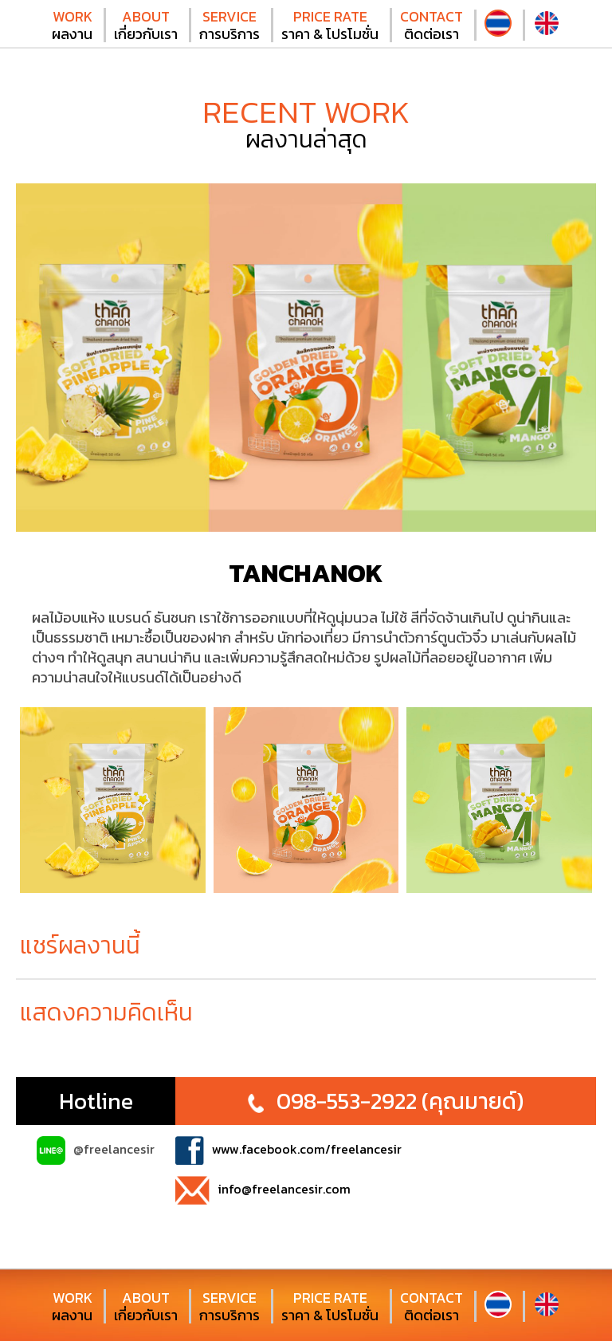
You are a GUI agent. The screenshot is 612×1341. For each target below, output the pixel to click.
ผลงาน (72, 25)
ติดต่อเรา (431, 25)
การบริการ (229, 25)
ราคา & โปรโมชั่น (330, 25)
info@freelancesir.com (263, 1190)
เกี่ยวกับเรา (146, 25)
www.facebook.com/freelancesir (288, 1150)
